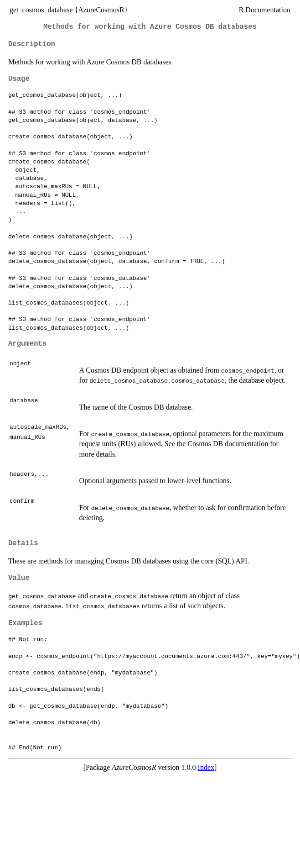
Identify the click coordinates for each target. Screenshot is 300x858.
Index (206, 767)
